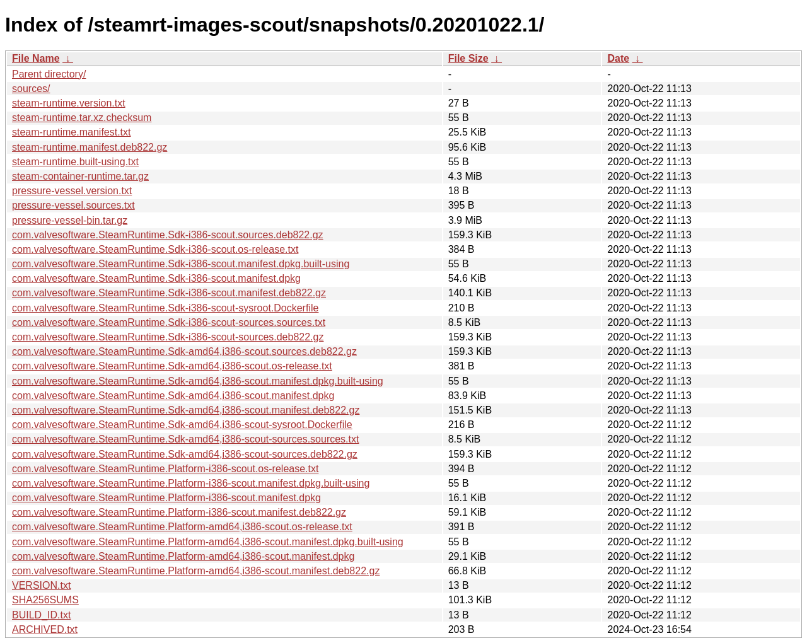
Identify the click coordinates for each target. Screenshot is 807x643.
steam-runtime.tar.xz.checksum (81, 117)
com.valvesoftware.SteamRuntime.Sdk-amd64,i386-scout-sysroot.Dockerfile (182, 424)
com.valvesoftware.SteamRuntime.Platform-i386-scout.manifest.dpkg (166, 497)
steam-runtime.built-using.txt (75, 161)
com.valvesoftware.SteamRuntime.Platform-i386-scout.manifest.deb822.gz (179, 512)
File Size (468, 58)
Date (618, 58)
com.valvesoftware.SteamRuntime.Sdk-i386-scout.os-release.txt (155, 249)
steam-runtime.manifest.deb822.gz (89, 147)
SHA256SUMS (45, 599)
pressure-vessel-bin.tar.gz (69, 220)
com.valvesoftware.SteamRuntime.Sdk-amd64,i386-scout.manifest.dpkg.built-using (197, 381)
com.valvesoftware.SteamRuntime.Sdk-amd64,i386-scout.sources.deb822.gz (184, 351)
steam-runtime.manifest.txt (71, 132)
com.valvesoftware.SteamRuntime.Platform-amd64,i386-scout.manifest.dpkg (183, 556)
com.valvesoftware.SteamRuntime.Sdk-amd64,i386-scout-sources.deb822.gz (184, 454)
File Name (36, 58)
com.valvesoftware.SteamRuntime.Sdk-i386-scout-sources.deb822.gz (167, 337)
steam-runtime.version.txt (68, 103)
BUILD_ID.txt (41, 615)
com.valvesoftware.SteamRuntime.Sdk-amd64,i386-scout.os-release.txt (172, 366)
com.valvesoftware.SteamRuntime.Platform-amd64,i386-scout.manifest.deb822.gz (196, 570)
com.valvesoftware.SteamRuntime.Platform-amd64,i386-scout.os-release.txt (182, 526)
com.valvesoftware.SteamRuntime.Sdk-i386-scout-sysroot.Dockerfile (165, 308)
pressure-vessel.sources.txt (73, 205)
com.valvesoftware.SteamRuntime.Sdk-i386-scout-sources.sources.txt (168, 322)
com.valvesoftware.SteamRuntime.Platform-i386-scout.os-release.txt (165, 468)
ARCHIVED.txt (45, 629)
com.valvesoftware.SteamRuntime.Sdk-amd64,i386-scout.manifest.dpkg (173, 395)
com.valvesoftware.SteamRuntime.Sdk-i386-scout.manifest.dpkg (156, 278)
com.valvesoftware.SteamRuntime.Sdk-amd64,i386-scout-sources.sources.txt (185, 439)
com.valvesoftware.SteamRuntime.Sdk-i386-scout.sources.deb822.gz (167, 234)
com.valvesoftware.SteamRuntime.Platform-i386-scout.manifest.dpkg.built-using (190, 483)
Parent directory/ (49, 74)
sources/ (31, 88)
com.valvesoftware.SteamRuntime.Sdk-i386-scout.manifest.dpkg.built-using (180, 263)
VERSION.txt (41, 585)
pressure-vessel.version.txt (72, 190)
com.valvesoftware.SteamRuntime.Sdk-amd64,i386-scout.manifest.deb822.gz (185, 410)
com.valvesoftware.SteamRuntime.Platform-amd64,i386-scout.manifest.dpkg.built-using (208, 541)
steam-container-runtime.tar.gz (80, 176)
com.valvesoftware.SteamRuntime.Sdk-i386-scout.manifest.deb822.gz (169, 292)
